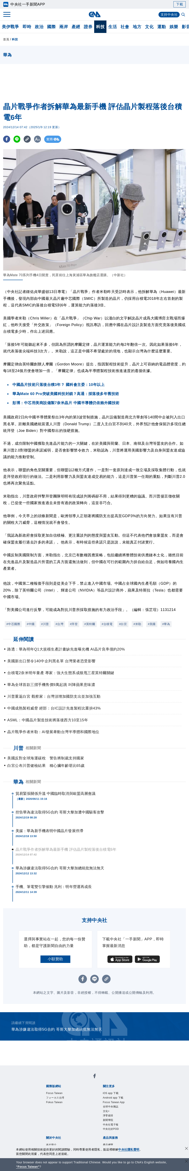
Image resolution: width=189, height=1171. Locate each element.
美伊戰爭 (10, 26)
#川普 (45, 624)
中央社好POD (111, 1129)
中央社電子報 (110, 1124)
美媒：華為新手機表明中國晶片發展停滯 (49, 831)
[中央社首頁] (94, 14)
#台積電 (107, 624)
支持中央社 (169, 14)
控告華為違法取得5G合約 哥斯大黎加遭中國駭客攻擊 (60, 812)
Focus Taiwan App (114, 1102)
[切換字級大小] (38, 139)
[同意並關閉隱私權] (186, 1149)
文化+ (106, 1111)
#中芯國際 (13, 624)
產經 (76, 26)
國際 (51, 26)
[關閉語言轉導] (186, 1162)
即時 (27, 26)
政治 (39, 26)
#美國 (152, 624)
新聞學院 (108, 1120)
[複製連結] (28, 139)
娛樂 (173, 26)
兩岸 (63, 26)
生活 (112, 26)
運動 (161, 26)
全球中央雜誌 (110, 1106)
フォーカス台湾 (55, 1097)
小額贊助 (55, 959)
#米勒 (137, 624)
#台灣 (59, 624)
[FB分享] (6, 139)
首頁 (6, 39)
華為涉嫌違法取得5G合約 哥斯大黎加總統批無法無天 (60, 868)
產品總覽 (108, 1144)
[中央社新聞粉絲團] (94, 1076)
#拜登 (74, 624)
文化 (149, 26)
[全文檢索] (183, 15)
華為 (18, 782)
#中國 (30, 624)
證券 (88, 26)
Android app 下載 (113, 1097)
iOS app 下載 (111, 1093)
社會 (125, 26)
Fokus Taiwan (54, 1102)
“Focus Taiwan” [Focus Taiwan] (27, 1166)
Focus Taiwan (54, 1093)
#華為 (166, 624)
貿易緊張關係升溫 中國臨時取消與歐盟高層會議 (55, 794)
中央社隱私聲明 (128, 1149)
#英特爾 (89, 624)
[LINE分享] (17, 139)
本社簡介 (51, 1144)
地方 (137, 26)
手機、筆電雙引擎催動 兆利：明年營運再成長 (54, 887)
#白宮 (123, 624)
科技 (100, 26)
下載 (179, 4)
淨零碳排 (108, 1115)
